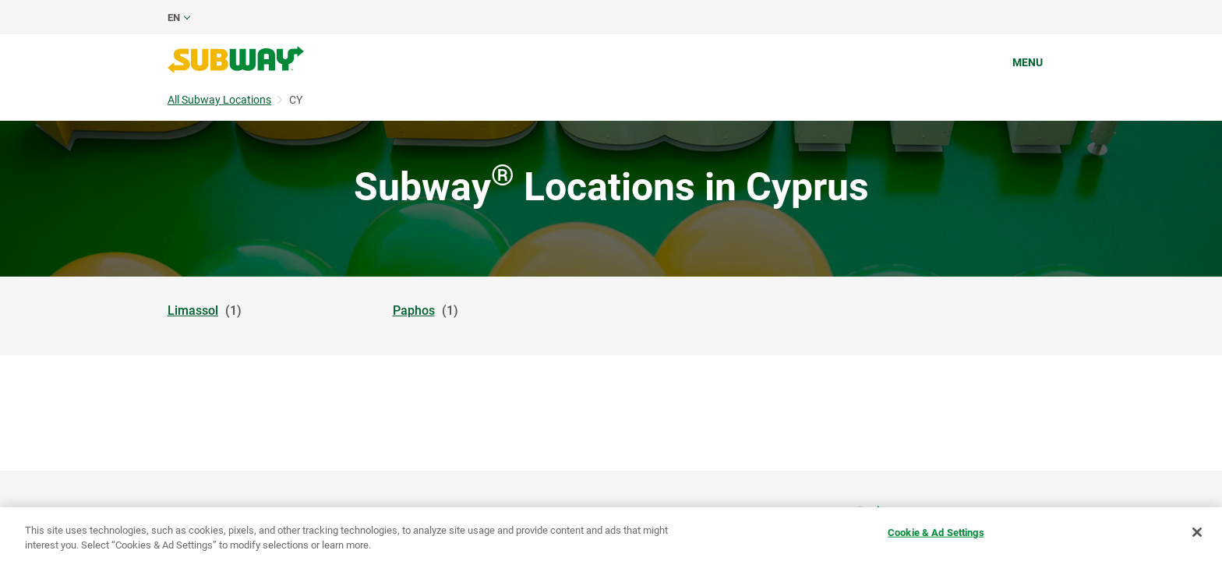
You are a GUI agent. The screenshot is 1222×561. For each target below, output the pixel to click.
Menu (1027, 62)
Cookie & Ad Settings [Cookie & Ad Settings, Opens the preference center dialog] (936, 532)
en (174, 17)
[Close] (1197, 532)
